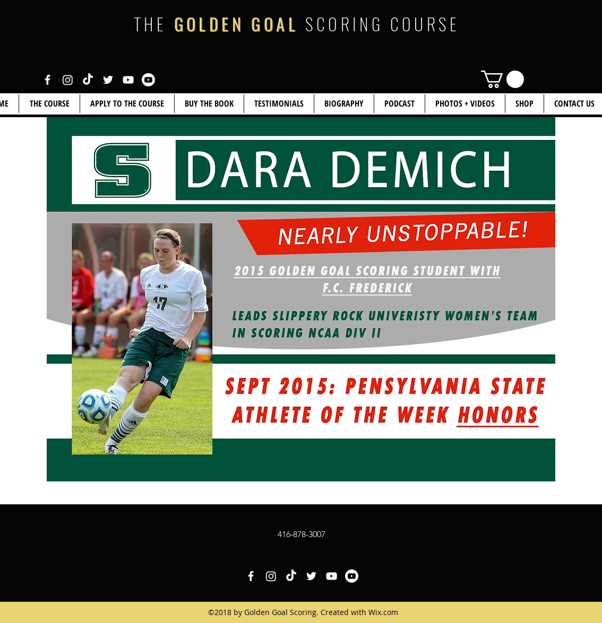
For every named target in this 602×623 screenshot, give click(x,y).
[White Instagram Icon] (67, 79)
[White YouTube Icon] (128, 79)
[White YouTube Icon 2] (148, 79)
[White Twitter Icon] (108, 79)
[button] (524, 103)
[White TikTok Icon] (87, 79)
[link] (502, 79)
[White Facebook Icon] (47, 79)
